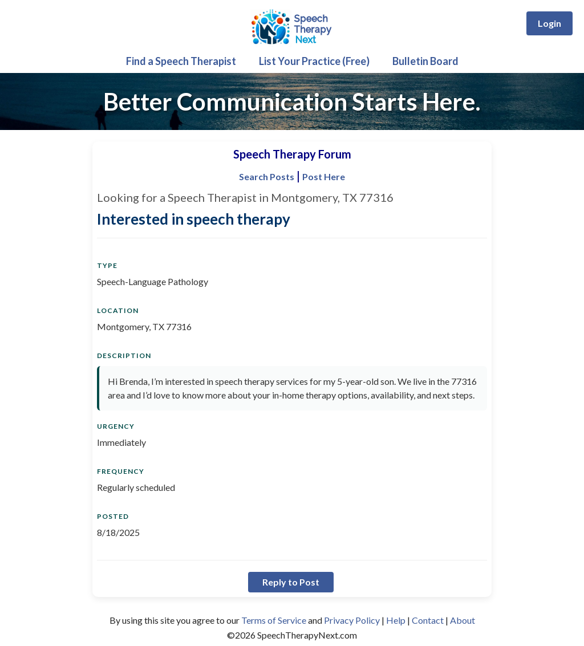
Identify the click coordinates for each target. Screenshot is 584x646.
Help (395, 620)
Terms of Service (273, 620)
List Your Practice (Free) (314, 61)
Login (549, 23)
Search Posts (266, 176)
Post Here (323, 176)
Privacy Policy (352, 620)
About (462, 620)
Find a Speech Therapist (181, 61)
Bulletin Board (425, 61)
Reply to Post (290, 581)
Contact (428, 620)
